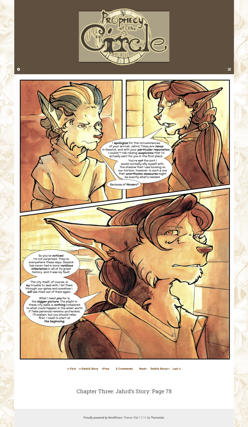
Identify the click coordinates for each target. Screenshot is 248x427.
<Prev (105, 368)
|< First (71, 368)
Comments (124, 368)
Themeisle (157, 417)
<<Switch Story (88, 368)
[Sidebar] (18, 69)
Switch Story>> (160, 368)
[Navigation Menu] (229, 69)
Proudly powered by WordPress (103, 417)
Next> (143, 368)
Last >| (177, 368)
